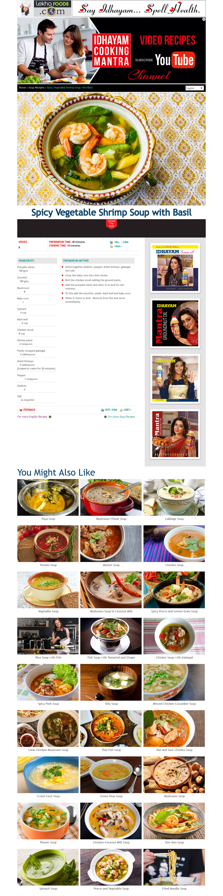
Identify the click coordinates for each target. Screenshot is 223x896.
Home (23, 87)
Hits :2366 (109, 409)
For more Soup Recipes (119, 416)
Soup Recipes (37, 87)
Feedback (27, 410)
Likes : (126, 409)
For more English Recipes (34, 416)
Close (204, 19)
